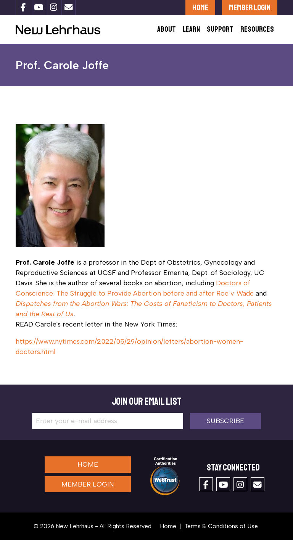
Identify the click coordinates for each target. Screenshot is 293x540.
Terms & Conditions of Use (221, 526)
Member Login (249, 7)
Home (200, 7)
